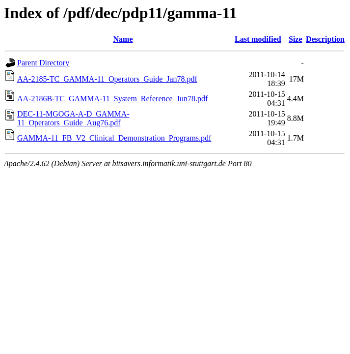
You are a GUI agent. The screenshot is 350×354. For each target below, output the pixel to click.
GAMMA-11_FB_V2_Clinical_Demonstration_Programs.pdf (114, 138)
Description (325, 39)
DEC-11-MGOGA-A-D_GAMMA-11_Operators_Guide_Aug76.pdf (73, 118)
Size (295, 39)
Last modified (258, 39)
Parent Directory (43, 63)
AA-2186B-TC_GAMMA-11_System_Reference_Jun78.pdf (112, 98)
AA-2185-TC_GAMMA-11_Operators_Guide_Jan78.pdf (107, 79)
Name (123, 39)
